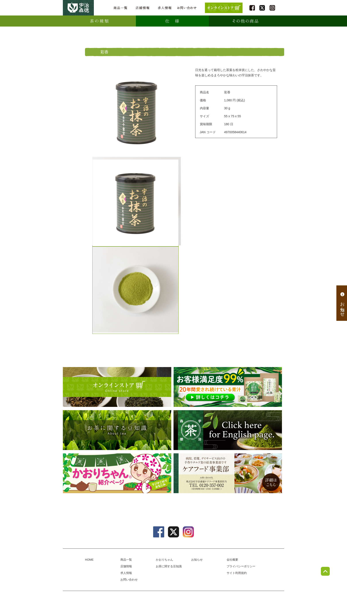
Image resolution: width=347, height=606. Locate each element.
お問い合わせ (187, 8)
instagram (272, 8)
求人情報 (165, 8)
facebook (252, 8)
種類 (99, 21)
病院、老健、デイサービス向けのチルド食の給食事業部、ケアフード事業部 (228, 473)
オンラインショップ (117, 387)
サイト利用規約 (237, 573)
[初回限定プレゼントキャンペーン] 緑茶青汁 (228, 387)
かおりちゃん (117, 473)
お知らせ (342, 303)
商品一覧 (120, 8)
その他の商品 (245, 21)
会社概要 (232, 559)
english (228, 430)
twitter (262, 8)
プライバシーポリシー (241, 566)
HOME (89, 559)
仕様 (172, 21)
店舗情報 (142, 8)
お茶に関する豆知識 (117, 430)
